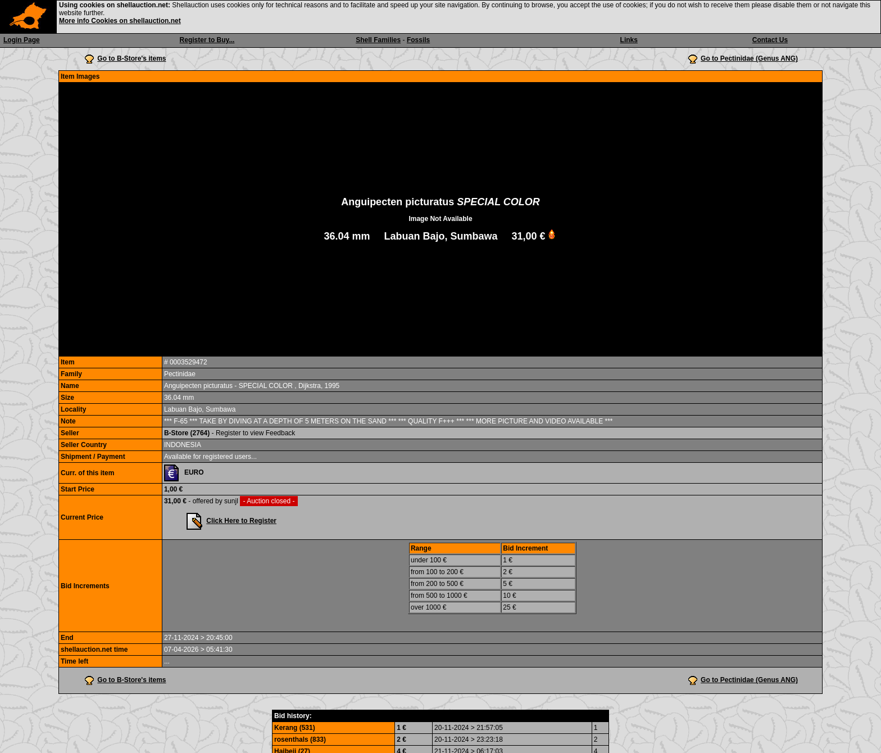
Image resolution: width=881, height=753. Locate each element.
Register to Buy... (207, 40)
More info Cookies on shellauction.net (120, 21)
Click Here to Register (241, 521)
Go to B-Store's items (131, 58)
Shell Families (378, 40)
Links (629, 40)
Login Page (21, 40)
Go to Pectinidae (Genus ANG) (749, 58)
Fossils (418, 40)
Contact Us (770, 40)
